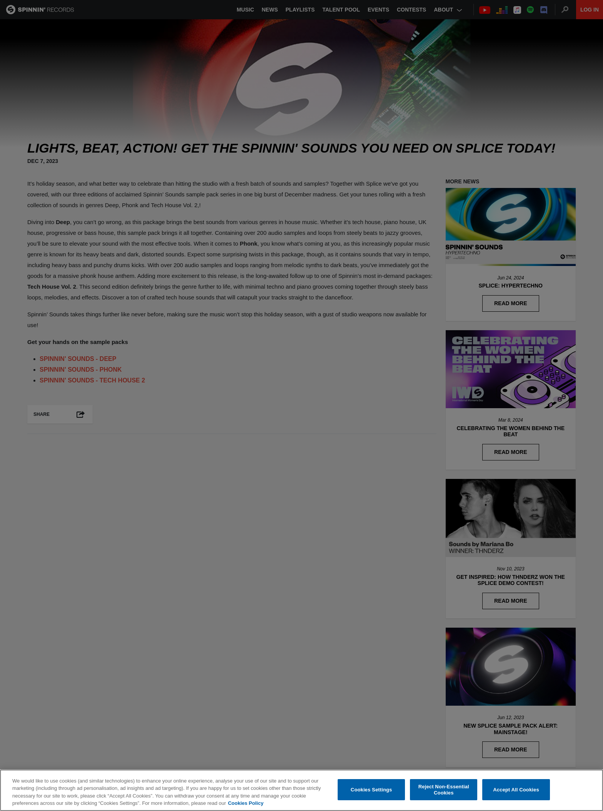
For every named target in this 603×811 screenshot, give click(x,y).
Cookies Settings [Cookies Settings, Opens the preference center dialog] (371, 790)
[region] (301, 790)
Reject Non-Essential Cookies (443, 790)
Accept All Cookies (516, 790)
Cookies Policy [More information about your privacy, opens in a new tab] (245, 803)
